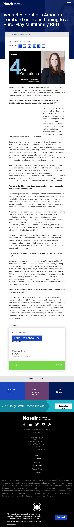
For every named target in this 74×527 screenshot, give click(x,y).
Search (37, 455)
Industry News (19, 34)
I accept (61, 517)
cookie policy (11, 524)
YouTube (43, 424)
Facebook (24, 424)
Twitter (37, 424)
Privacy (37, 462)
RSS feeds (37, 459)
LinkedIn (30, 424)
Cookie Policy (37, 466)
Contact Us (37, 473)
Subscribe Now (63, 407)
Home (11, 34)
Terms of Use (37, 469)
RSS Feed (49, 424)
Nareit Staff (25, 41)
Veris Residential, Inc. (27, 338)
